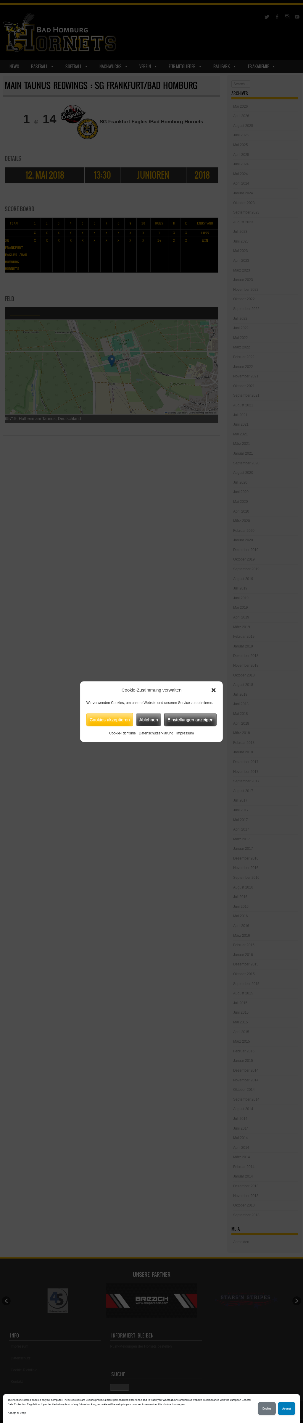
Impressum (185, 733)
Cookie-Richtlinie (122, 733)
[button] (214, 690)
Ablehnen (148, 719)
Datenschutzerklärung (156, 733)
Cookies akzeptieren (110, 719)
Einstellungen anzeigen (190, 719)
